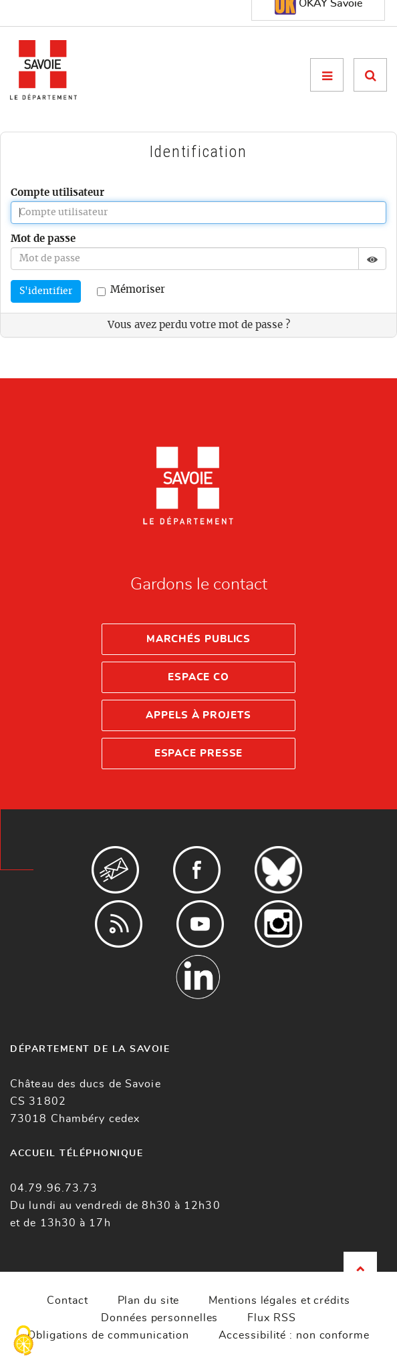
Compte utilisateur (57, 193)
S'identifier (45, 291)
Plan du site (149, 1300)
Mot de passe (43, 239)
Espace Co (198, 677)
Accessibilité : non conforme (294, 1335)
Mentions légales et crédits (279, 1300)
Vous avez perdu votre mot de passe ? (199, 325)
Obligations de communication (107, 1335)
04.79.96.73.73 (54, 1188)
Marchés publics (198, 639)
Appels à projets (198, 715)
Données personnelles (159, 1318)
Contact (67, 1300)
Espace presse (198, 753)
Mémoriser (131, 290)
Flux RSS (271, 1318)
